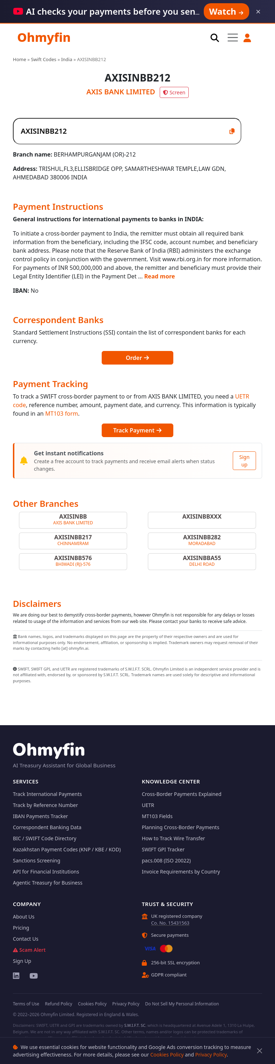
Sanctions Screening (36, 860)
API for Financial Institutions (46, 871)
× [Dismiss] (258, 11)
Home (19, 59)
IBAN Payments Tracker (40, 816)
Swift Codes (43, 59)
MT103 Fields (157, 816)
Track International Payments (47, 794)
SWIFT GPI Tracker (163, 849)
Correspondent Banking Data (47, 827)
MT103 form (61, 413)
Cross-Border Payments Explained (181, 794)
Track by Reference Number (45, 805)
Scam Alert (29, 949)
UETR (148, 805)
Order (137, 358)
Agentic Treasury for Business (47, 882)
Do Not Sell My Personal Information (182, 1004)
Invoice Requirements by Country (181, 871)
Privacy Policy (211, 1054)
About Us (23, 916)
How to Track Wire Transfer (173, 838)
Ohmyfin (44, 37)
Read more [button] (159, 276)
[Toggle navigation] (232, 37)
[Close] (259, 1051)
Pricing (21, 927)
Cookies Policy (167, 1054)
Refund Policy (58, 1004)
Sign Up (22, 960)
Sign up (244, 461)
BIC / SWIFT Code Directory (44, 838)
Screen (174, 92)
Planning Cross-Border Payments (180, 827)
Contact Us (25, 938)
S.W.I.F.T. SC (134, 1025)
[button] (247, 37)
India (66, 59)
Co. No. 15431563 (170, 923)
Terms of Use (26, 1004)
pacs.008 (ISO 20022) (166, 860)
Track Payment (137, 430)
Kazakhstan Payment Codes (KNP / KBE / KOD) (67, 849)
